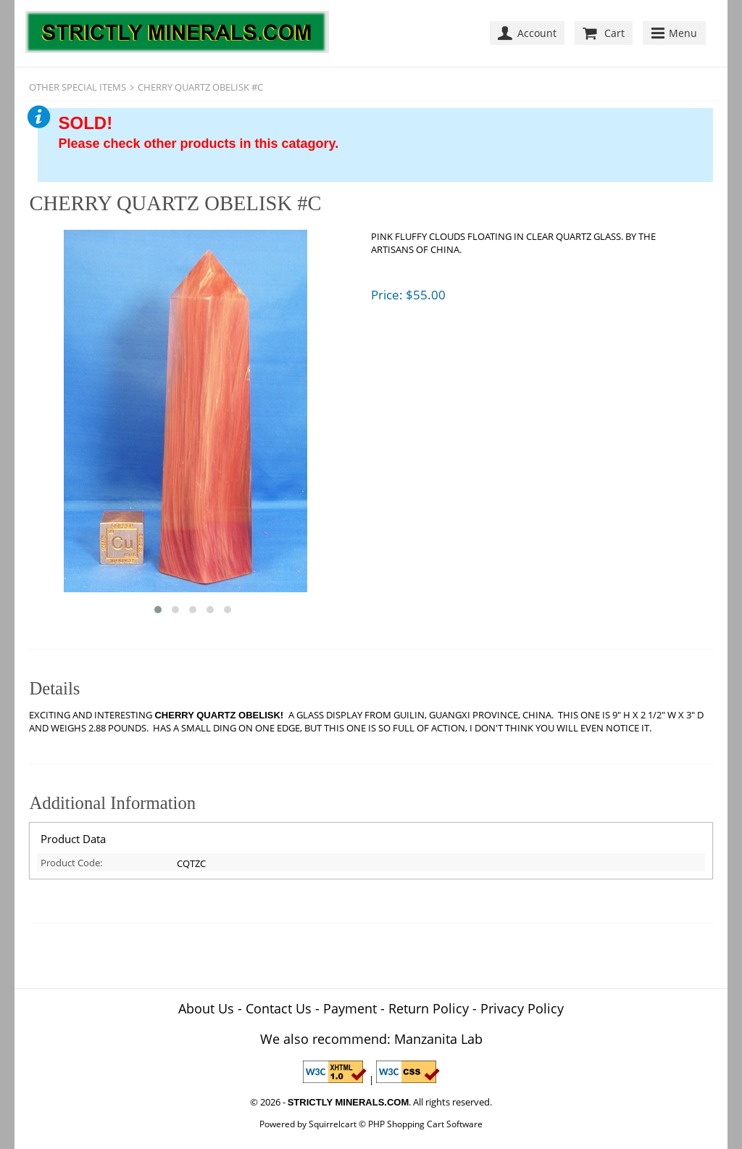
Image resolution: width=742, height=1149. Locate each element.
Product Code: (71, 862)
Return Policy (428, 1008)
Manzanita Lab (438, 1039)
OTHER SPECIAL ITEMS (77, 87)
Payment (350, 1008)
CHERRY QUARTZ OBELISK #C (200, 87)
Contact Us (279, 1008)
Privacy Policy (522, 1008)
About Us (206, 1008)
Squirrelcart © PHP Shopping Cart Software (396, 1123)
